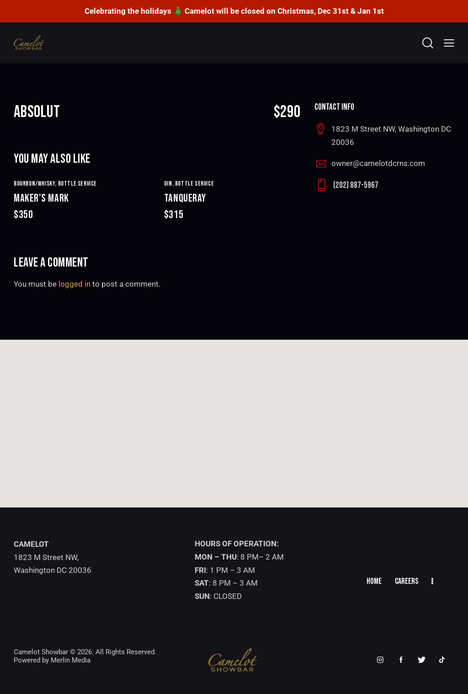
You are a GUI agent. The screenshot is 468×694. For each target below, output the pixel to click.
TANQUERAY (232, 207)
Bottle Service (77, 183)
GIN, (169, 183)
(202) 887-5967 (355, 185)
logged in (74, 283)
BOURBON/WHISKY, (36, 183)
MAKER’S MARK (82, 207)
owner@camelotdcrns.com (378, 163)
